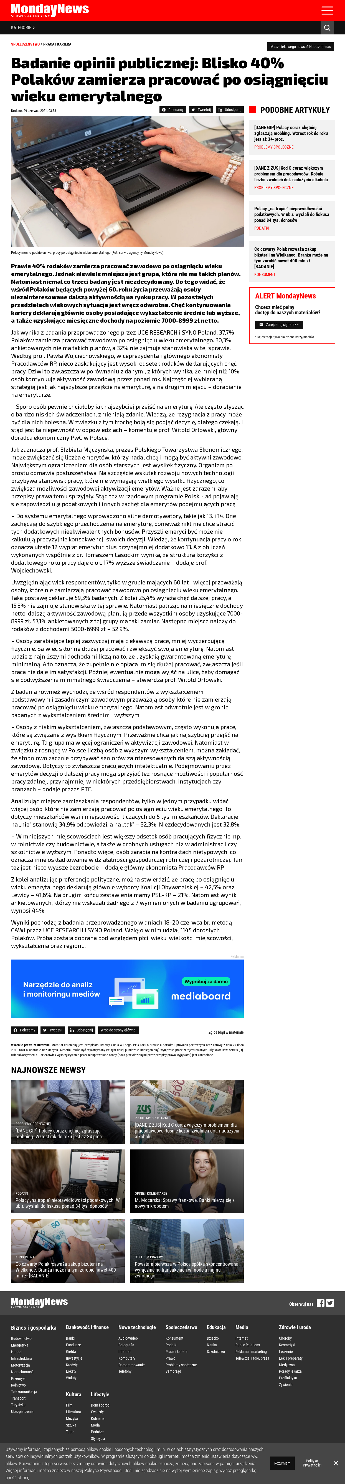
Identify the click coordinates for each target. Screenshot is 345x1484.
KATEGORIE (23, 27)
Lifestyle (100, 1388)
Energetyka (19, 1344)
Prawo (170, 1355)
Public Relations (247, 1343)
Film (69, 1398)
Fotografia (126, 1343)
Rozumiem (282, 1463)
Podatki (171, 1343)
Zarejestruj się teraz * (279, 319)
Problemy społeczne (181, 1361)
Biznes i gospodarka (33, 1327)
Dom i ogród (100, 1398)
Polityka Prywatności (312, 1463)
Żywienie (286, 1378)
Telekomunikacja (24, 1384)
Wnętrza (97, 1433)
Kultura (73, 1388)
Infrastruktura (21, 1355)
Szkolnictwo (216, 1349)
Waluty (71, 1372)
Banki (70, 1337)
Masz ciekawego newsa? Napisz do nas (300, 46)
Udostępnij (230, 109)
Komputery (126, 1355)
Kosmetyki (287, 1343)
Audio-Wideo (128, 1337)
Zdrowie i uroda (295, 1327)
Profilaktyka (288, 1372)
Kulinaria (98, 1410)
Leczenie (286, 1349)
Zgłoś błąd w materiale (226, 1032)
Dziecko (213, 1337)
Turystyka (18, 1396)
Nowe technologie (137, 1327)
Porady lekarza (290, 1367)
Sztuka (71, 1415)
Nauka (212, 1343)
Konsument (174, 1337)
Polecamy (173, 109)
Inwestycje (74, 1355)
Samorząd (173, 1367)
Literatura (73, 1404)
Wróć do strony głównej (118, 1030)
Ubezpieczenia (22, 1402)
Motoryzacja (20, 1361)
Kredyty (72, 1361)
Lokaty (71, 1367)
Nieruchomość (22, 1367)
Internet (124, 1349)
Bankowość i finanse (87, 1327)
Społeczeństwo (25, 44)
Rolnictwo (18, 1379)
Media (241, 1327)
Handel (16, 1349)
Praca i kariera (57, 44)
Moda (95, 1415)
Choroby (285, 1337)
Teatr (70, 1421)
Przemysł (18, 1373)
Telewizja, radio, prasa (252, 1355)
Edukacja (216, 1327)
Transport (18, 1390)
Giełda (71, 1349)
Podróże (97, 1421)
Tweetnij (201, 109)
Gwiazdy (97, 1404)
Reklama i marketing (251, 1349)
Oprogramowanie (131, 1361)
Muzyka (72, 1410)
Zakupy (96, 1439)
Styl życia (98, 1427)
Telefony (124, 1367)
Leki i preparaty (291, 1355)
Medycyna (287, 1361)
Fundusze (73, 1343)
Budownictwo (21, 1338)
